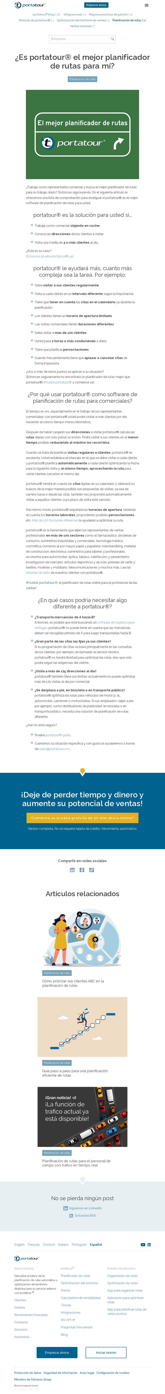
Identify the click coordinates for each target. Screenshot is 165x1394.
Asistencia (21, 1337)
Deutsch (49, 1244)
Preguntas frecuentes (77, 1327)
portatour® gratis (58, 735)
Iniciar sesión (106, 1352)
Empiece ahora (96, 5)
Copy (92, 870)
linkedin (149, 1244)
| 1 (36, 20)
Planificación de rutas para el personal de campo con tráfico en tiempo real (76, 1163)
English (19, 1244)
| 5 (83, 20)
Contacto (21, 1322)
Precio (65, 1290)
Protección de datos (27, 1372)
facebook (82, 870)
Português (79, 1244)
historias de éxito (38, 573)
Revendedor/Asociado (31, 1315)
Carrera (19, 1307)
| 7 (82, 26)
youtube (143, 1244)
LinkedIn (73, 870)
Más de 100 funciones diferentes (55, 520)
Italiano (63, 1244)
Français (34, 1244)
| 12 (129, 20)
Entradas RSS (85, 1215)
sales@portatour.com (54, 749)
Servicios (20, 1329)
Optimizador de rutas (122, 1283)
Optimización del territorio (79, 1283)
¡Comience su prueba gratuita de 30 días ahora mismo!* (82, 818)
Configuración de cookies (112, 1372)
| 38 (46, 14)
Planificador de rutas (75, 1276)
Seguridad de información (60, 1372)
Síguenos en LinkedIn (85, 1208)
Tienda (66, 1305)
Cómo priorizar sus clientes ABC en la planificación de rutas (73, 983)
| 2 (75, 14)
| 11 (110, 14)
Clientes (20, 1300)
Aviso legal (87, 1372)
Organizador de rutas (122, 1276)
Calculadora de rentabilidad (81, 1298)
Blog (64, 1334)
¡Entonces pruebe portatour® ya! (49, 256)
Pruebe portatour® (58, 382)
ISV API (66, 1320)
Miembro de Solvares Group (32, 1379)
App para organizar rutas (125, 1290)
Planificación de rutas (82, 79)
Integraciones (71, 1312)
